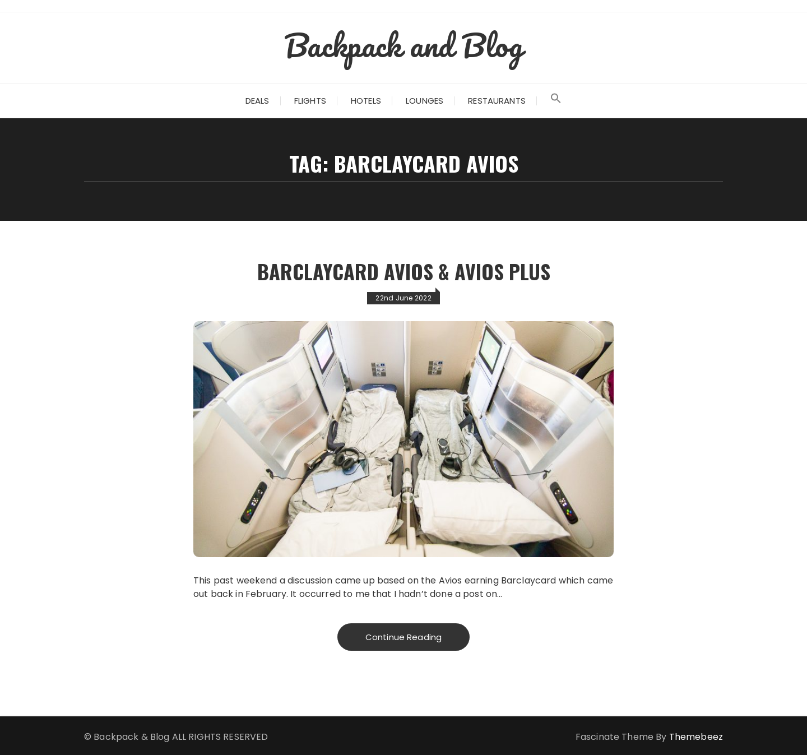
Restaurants (497, 100)
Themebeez (696, 736)
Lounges (424, 100)
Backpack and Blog (403, 45)
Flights (310, 100)
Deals (257, 100)
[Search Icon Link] (556, 101)
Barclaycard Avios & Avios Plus (403, 271)
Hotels (366, 100)
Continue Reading (403, 637)
